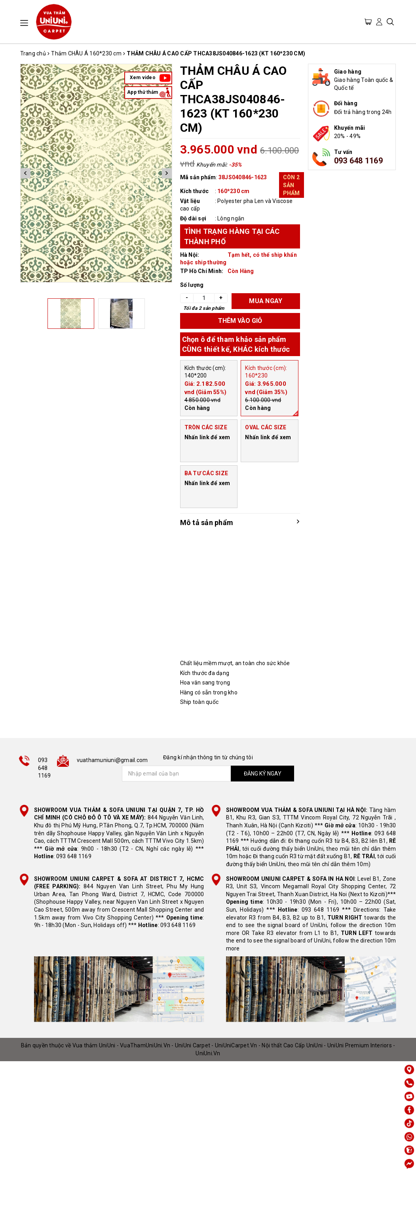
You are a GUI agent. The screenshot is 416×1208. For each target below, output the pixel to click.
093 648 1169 (358, 160)
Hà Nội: (189, 255)
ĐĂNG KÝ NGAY (262, 773)
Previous (25, 173)
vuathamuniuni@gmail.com (112, 760)
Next (167, 173)
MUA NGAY (265, 301)
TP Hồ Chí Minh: (202, 271)
